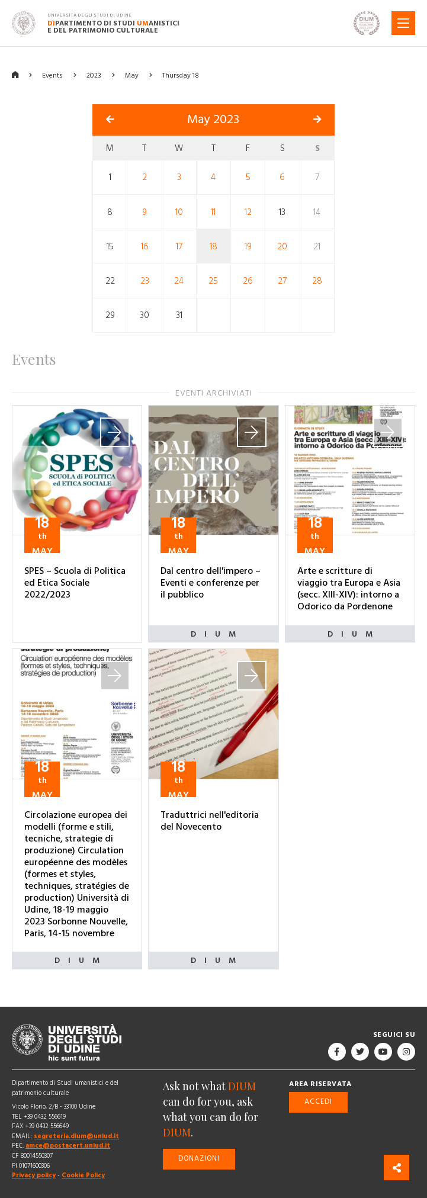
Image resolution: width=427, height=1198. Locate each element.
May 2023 (213, 120)
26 (248, 281)
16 (145, 246)
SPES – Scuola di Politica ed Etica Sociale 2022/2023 (75, 582)
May (132, 75)
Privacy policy (34, 1175)
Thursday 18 (180, 75)
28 (317, 281)
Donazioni (199, 1159)
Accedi (318, 1102)
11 (213, 211)
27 (282, 281)
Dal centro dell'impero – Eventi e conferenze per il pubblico (210, 582)
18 (213, 246)
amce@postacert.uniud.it (67, 1145)
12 (248, 211)
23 (144, 281)
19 (248, 246)
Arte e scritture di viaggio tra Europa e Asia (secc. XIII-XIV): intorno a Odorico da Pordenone (348, 588)
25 (213, 281)
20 (282, 246)
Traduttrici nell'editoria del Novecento (209, 820)
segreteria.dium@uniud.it (76, 1136)
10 (179, 211)
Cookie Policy (83, 1175)
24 (179, 281)
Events (52, 75)
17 (179, 246)
